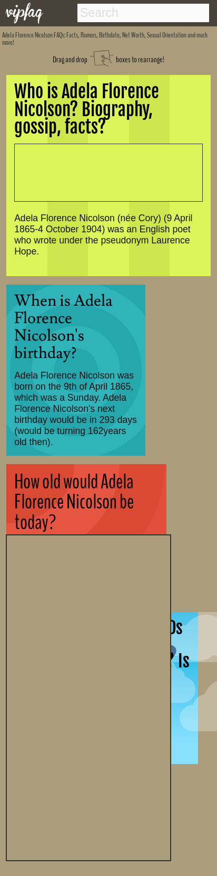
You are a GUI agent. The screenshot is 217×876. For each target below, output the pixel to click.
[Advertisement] (88, 696)
